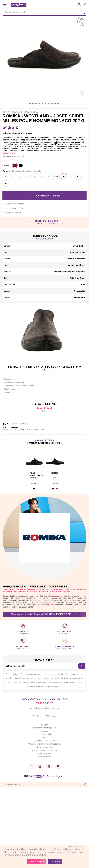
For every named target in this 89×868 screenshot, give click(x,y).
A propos (44, 724)
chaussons (21, 589)
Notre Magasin (44, 753)
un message (51, 715)
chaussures (50, 605)
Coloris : (6, 166)
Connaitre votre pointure (44, 741)
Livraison (44, 731)
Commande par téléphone (44, 728)
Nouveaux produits (44, 747)
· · (34, 477)
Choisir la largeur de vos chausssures (44, 744)
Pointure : (21, 171)
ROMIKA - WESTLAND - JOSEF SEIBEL (34, 474)
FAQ (44, 737)
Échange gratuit (44, 734)
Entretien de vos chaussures (44, 750)
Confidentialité (44, 757)
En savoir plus (9, 153)
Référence (7, 156)
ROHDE (54, 473)
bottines (40, 589)
